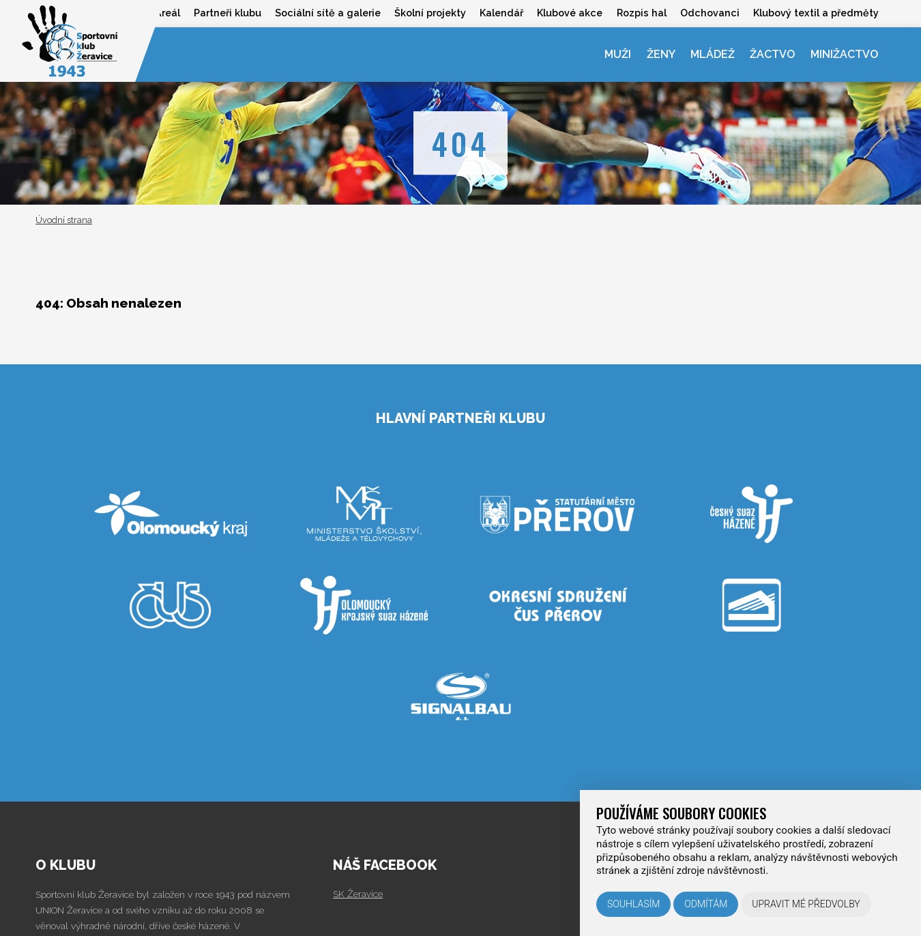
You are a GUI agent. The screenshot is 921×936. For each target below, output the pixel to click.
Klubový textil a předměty (816, 12)
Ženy (661, 54)
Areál (167, 12)
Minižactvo (844, 54)
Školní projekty (430, 12)
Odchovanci (710, 12)
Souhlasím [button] (633, 903)
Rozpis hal (642, 12)
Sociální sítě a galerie (328, 12)
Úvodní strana (63, 220)
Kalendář (501, 12)
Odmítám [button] (705, 903)
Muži (617, 54)
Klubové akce (569, 12)
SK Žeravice (358, 893)
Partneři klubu (227, 12)
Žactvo (772, 54)
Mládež (712, 54)
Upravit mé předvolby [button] (806, 903)
